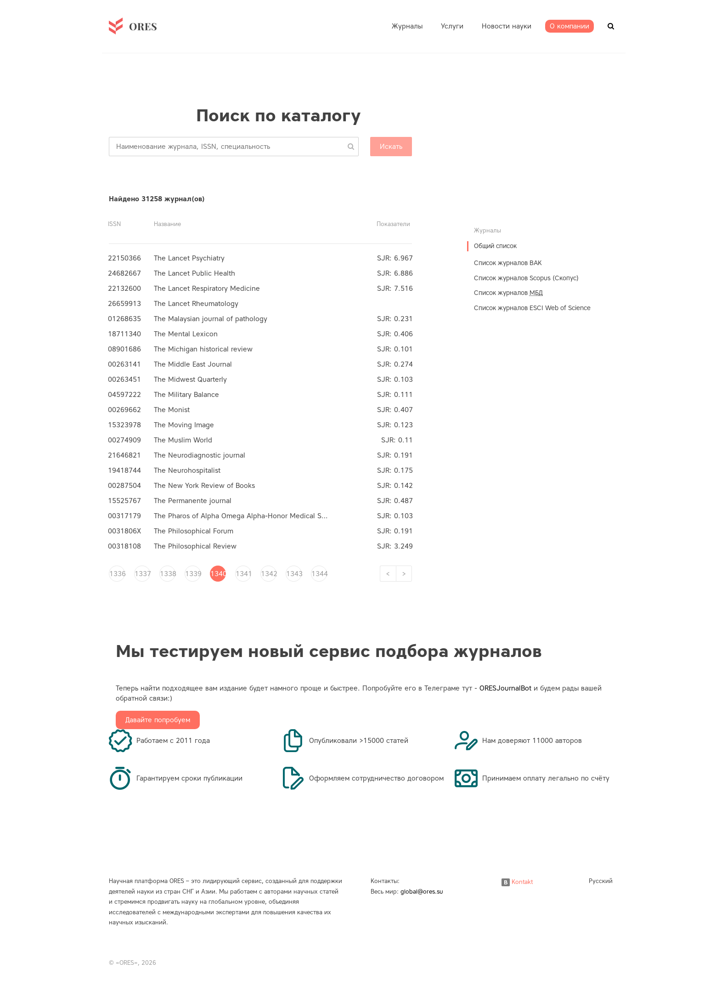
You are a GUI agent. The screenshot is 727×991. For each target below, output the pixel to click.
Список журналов (508, 293)
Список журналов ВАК (508, 263)
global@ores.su (421, 891)
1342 (268, 574)
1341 (243, 574)
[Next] (404, 574)
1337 (142, 574)
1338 (167, 574)
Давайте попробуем (157, 720)
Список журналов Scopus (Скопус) (526, 278)
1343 (294, 574)
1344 (319, 574)
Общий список (495, 246)
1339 (193, 574)
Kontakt (517, 881)
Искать (391, 146)
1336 (117, 574)
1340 (218, 574)
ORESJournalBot (505, 688)
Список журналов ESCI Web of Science (532, 308)
